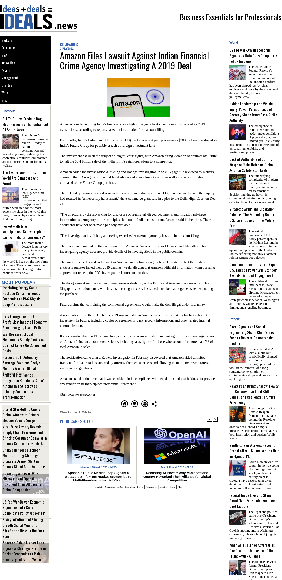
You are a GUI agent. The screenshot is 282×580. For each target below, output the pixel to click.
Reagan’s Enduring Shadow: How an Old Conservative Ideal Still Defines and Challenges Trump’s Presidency (254, 376)
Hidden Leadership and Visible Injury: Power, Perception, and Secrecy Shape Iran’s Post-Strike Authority (253, 106)
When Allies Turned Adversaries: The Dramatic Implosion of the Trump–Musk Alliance (252, 523)
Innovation (9, 71)
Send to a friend (126, 403)
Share (186, 403)
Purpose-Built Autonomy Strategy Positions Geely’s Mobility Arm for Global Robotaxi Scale (22, 378)
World (6, 111)
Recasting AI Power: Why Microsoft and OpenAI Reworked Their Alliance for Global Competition (25, 494)
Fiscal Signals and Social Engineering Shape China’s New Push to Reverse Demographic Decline (251, 322)
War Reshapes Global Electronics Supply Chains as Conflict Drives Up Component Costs (23, 355)
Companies (10, 51)
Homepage (95, 403)
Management (11, 91)
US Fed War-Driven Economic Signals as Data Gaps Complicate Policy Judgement (25, 518)
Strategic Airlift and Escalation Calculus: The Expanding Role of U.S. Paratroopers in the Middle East (252, 208)
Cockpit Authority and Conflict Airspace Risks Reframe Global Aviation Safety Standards (251, 157)
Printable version (160, 403)
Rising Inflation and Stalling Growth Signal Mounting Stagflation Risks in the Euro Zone (23, 541)
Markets (8, 41)
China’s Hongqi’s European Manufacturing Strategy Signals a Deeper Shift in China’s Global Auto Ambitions (23, 469)
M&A (5, 61)
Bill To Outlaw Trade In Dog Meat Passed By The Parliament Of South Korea (25, 146)
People (7, 81)
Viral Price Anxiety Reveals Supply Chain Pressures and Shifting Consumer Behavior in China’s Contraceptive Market (25, 445)
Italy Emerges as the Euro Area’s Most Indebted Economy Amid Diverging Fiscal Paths (24, 332)
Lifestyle (8, 101)
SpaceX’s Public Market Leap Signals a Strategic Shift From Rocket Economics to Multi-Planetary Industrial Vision (25, 561)
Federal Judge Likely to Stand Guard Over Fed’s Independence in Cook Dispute (253, 475)
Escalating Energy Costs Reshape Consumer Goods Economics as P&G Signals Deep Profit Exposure (23, 309)
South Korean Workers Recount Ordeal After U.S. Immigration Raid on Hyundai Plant (254, 427)
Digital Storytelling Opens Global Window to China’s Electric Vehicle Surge (22, 425)
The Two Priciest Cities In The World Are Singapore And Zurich (24, 194)
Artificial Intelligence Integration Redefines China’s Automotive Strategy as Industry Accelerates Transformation (25, 399)
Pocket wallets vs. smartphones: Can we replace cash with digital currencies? (23, 242)
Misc (5, 120)
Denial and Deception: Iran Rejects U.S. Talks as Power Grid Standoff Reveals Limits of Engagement (254, 259)
